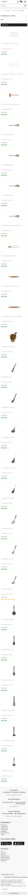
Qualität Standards (5, 859)
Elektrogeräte (4, 824)
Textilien (2, 834)
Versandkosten (24, 877)
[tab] (14, 16)
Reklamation (3, 860)
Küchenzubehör (4, 826)
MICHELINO (4, 51)
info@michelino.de (21, 813)
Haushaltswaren (4, 829)
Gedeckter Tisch (4, 828)
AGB (2, 851)
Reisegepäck (3, 831)
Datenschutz (3, 852)
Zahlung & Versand (5, 856)
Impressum (3, 854)
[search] (14, 5)
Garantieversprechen (5, 857)
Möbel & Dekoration (5, 833)
